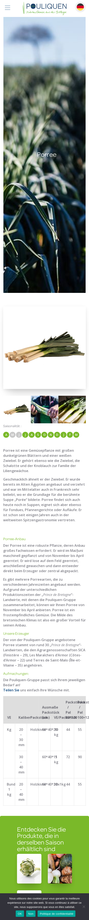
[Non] (84, 907)
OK (20, 913)
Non (31, 913)
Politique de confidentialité (56, 913)
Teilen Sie (11, 690)
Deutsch (80, 7)
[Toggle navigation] (7, 8)
